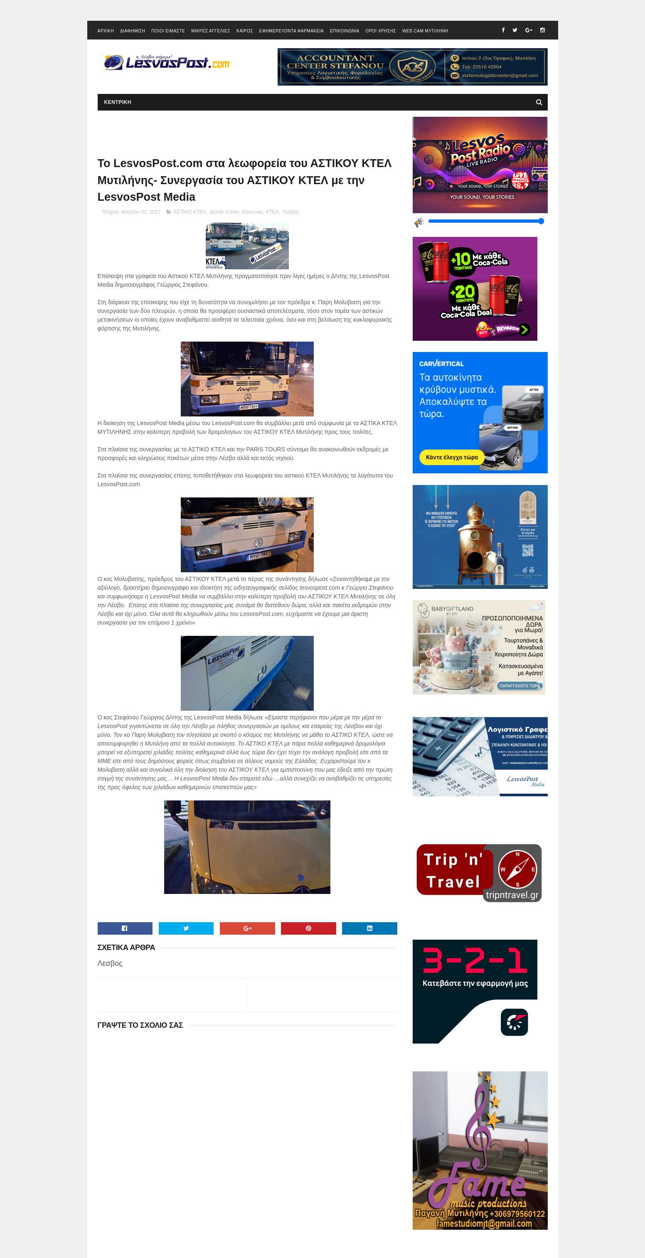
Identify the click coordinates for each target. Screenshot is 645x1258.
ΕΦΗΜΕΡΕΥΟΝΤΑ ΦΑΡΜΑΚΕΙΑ (291, 31)
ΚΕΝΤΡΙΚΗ (117, 102)
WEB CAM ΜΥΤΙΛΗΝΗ (425, 31)
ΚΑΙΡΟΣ (244, 31)
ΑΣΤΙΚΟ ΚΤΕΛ (190, 212)
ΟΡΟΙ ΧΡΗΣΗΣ (381, 31)
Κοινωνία (252, 212)
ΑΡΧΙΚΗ (106, 31)
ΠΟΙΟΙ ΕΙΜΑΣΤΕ (168, 31)
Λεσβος (291, 212)
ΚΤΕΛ (272, 212)
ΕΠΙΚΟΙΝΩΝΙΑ (344, 31)
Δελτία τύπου (224, 212)
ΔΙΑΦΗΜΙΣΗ (132, 31)
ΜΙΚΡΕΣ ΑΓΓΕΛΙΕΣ (210, 31)
